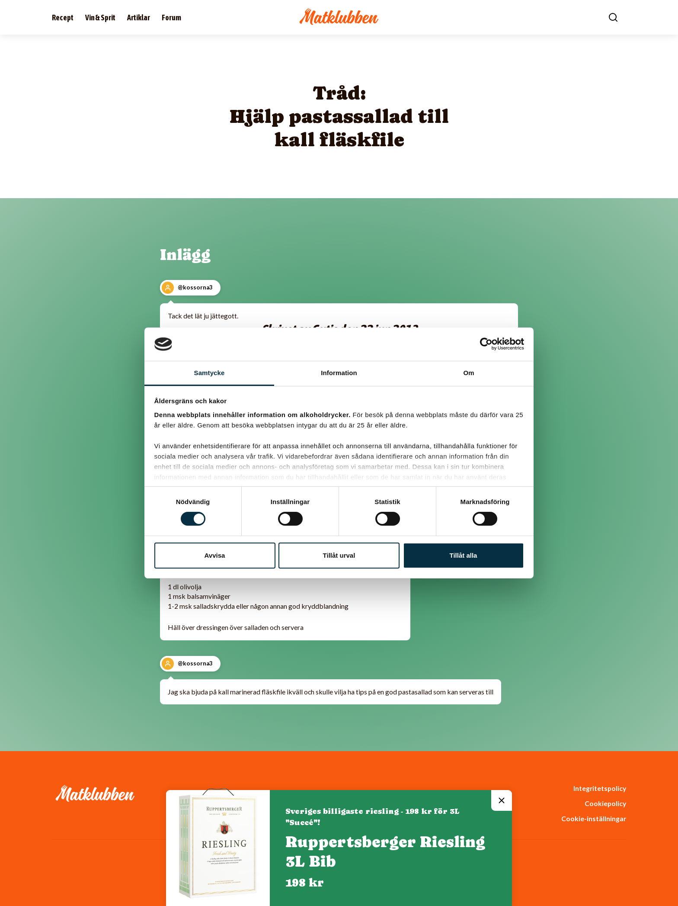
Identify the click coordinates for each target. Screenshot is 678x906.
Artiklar (138, 17)
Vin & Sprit (100, 17)
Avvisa (215, 555)
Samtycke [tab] (209, 372)
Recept (63, 17)
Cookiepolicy (605, 803)
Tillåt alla (463, 555)
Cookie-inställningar (593, 818)
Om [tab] (468, 372)
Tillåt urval (339, 555)
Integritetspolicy (599, 788)
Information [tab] (339, 372)
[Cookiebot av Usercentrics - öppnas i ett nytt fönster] (486, 343)
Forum (171, 17)
